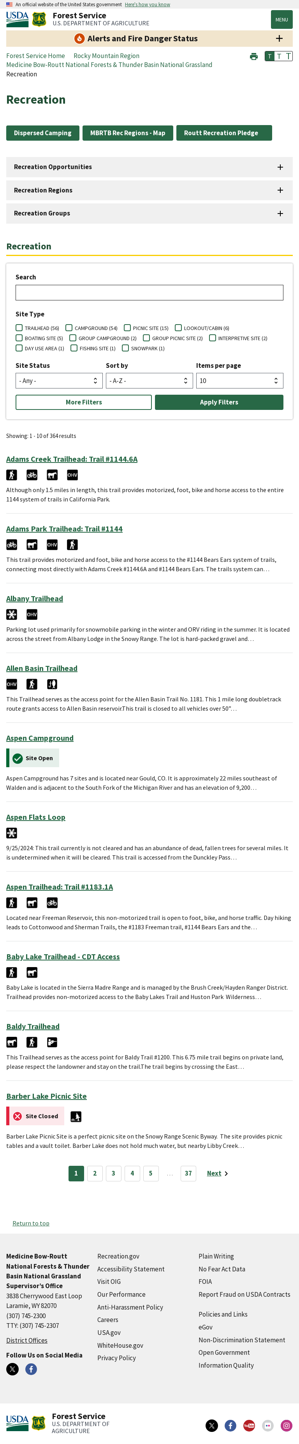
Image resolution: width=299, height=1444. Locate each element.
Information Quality (226, 1365)
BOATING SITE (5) (44, 338)
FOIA (205, 1281)
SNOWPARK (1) (148, 348)
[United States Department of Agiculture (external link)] (19, 19)
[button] (254, 55)
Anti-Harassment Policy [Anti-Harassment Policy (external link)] (130, 1307)
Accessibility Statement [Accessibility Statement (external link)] (131, 1269)
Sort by (117, 365)
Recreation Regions (43, 190)
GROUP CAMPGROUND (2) (108, 338)
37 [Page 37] (188, 1173)
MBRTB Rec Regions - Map (127, 133)
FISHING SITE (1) (98, 348)
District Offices (26, 1340)
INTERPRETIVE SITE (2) (242, 338)
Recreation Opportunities (53, 166)
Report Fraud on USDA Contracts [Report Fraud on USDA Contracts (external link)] (244, 1294)
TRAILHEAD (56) (42, 328)
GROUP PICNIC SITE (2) (177, 338)
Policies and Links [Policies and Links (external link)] (223, 1314)
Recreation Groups (42, 213)
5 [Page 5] (151, 1173)
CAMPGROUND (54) (96, 328)
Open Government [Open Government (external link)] (224, 1352)
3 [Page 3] (113, 1173)
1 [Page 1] (76, 1173)
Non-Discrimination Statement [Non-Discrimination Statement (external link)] (242, 1340)
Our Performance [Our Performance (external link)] (121, 1294)
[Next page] (219, 1173)
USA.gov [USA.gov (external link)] (109, 1332)
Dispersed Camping (43, 133)
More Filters (84, 402)
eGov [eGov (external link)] (206, 1327)
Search (26, 277)
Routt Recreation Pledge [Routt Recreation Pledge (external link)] (221, 133)
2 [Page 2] (95, 1173)
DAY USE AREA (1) (44, 348)
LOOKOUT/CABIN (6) (206, 328)
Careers (107, 1319)
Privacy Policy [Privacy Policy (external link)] (116, 1358)
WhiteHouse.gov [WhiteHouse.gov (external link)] (120, 1345)
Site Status (33, 365)
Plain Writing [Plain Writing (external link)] (216, 1256)
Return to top (30, 1223)
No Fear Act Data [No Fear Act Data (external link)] (222, 1269)
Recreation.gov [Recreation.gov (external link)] (118, 1256)
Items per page (218, 365)
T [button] (270, 56)
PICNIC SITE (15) (151, 328)
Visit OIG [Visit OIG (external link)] (109, 1281)
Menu (282, 19)
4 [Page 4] (132, 1173)
